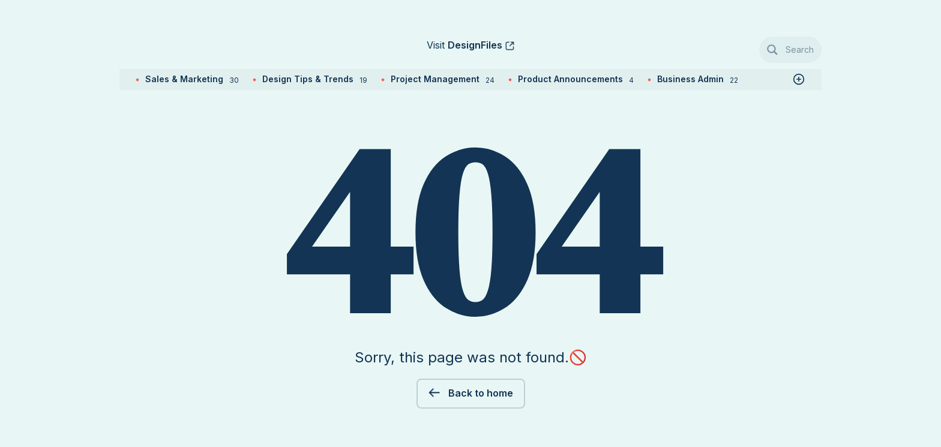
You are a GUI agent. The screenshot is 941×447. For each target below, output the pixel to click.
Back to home (479, 393)
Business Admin (697, 79)
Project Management (443, 79)
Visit (464, 45)
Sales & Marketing (192, 79)
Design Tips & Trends (314, 79)
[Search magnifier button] (790, 50)
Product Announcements (576, 79)
